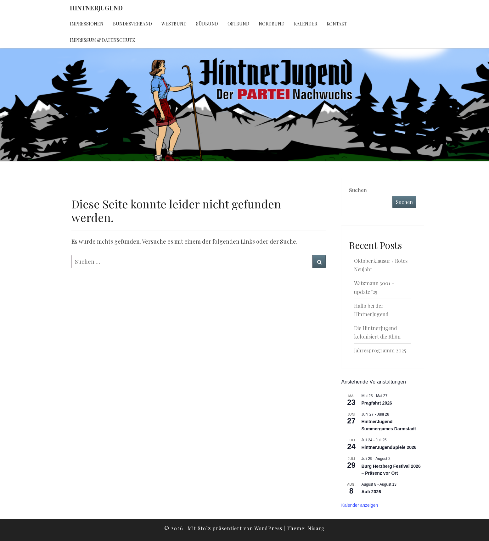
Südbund (207, 24)
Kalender (305, 24)
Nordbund (271, 24)
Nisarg (316, 528)
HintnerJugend (96, 7)
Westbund (174, 24)
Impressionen (87, 24)
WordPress (268, 528)
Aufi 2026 (371, 491)
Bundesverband (132, 24)
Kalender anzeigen (359, 505)
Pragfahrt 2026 (377, 403)
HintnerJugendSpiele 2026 (389, 447)
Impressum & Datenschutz (102, 40)
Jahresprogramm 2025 (380, 350)
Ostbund (238, 24)
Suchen (358, 190)
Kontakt (337, 24)
